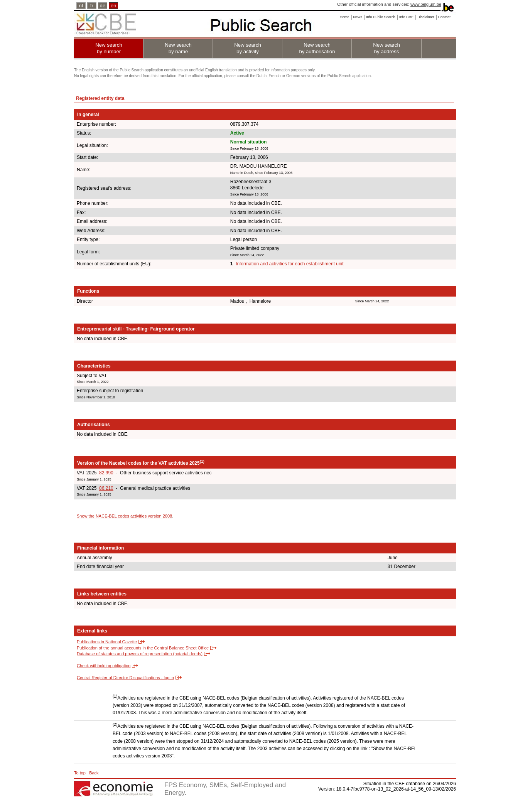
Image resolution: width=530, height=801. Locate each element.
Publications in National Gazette (107, 641)
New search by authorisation (317, 48)
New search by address (386, 48)
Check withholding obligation (103, 665)
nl (81, 5)
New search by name (178, 48)
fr (91, 5)
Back (93, 773)
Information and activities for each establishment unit (289, 263)
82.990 (106, 473)
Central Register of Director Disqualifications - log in (125, 677)
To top (80, 773)
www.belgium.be (425, 4)
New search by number (108, 48)
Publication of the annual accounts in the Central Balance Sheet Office (143, 648)
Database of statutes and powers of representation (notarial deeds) (140, 653)
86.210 (106, 488)
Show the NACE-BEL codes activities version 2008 (124, 516)
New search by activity (247, 48)
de (103, 5)
